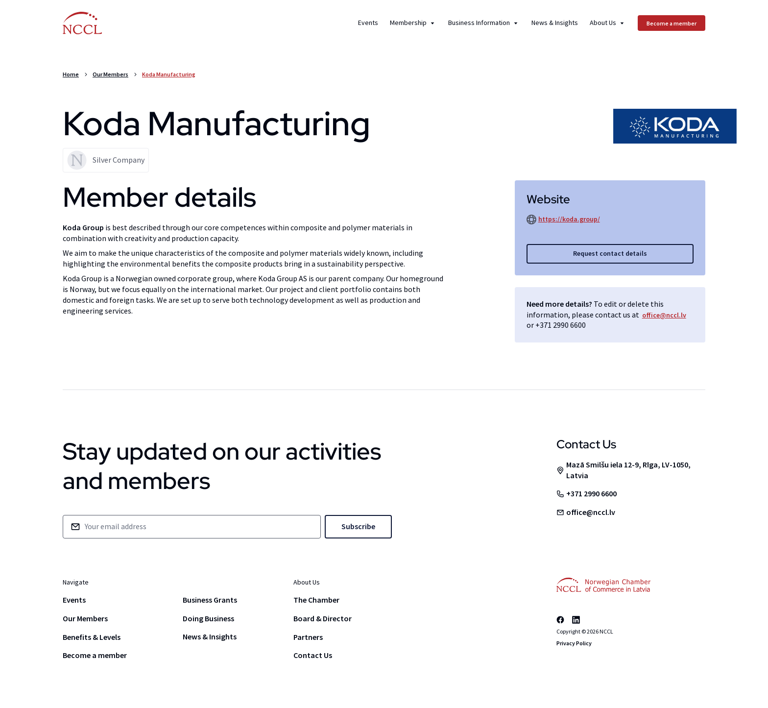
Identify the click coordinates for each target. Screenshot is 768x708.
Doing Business (208, 618)
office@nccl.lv (664, 315)
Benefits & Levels (91, 637)
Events (368, 23)
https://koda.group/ (569, 219)
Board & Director (322, 618)
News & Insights (554, 23)
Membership (413, 23)
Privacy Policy (574, 643)
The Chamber (316, 600)
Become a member (95, 655)
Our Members (110, 74)
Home (71, 74)
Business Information (484, 23)
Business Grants (210, 600)
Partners (308, 637)
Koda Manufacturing (168, 74)
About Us (608, 23)
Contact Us (312, 655)
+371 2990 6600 (560, 325)
